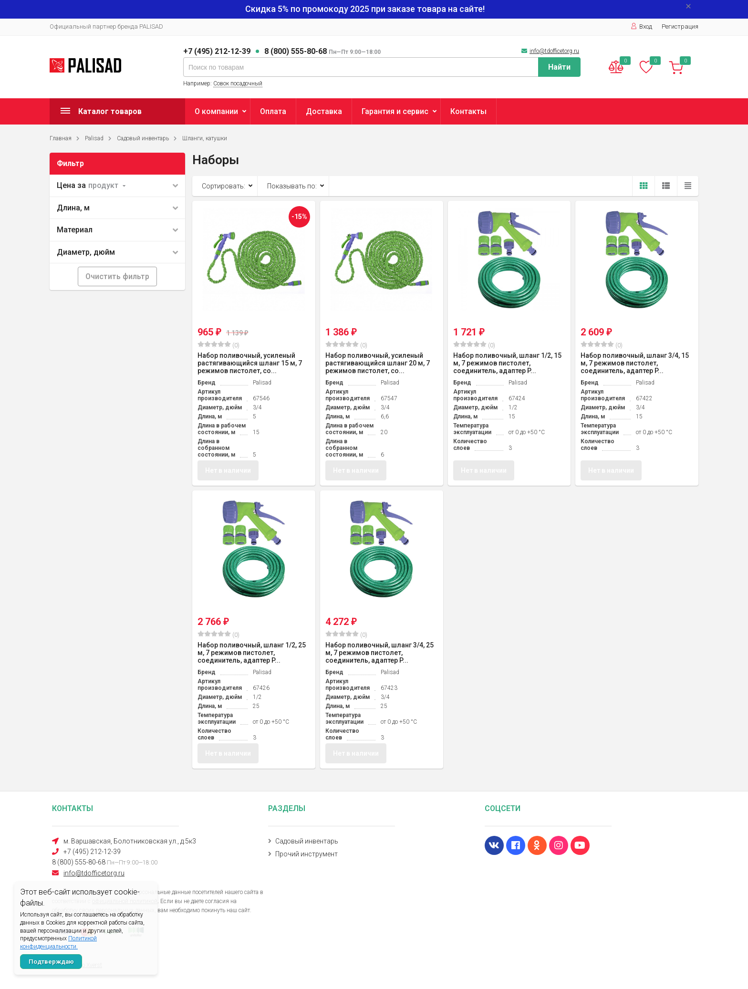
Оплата (273, 111)
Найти (559, 67)
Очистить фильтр (117, 276)
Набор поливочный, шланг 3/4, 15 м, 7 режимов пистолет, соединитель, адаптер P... (635, 363)
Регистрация (680, 26)
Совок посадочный (237, 83)
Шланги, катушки (204, 138)
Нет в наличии (228, 470)
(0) (218, 345)
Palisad (94, 138)
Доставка (324, 111)
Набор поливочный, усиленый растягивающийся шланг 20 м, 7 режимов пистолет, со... (377, 363)
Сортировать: (223, 186)
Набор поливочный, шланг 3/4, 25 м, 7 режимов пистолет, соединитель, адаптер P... (379, 653)
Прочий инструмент (306, 854)
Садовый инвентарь (143, 138)
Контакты (468, 111)
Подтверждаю (51, 961)
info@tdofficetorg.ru (554, 51)
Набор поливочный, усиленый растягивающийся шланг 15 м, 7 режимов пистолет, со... (249, 363)
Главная (61, 138)
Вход (641, 26)
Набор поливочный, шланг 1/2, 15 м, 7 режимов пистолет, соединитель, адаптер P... (507, 363)
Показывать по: (292, 186)
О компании (216, 111)
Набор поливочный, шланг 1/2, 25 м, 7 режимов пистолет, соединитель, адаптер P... (251, 653)
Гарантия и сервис (395, 111)
